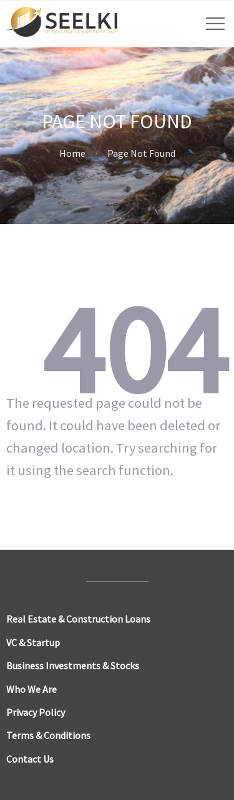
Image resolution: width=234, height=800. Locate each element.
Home (72, 153)
